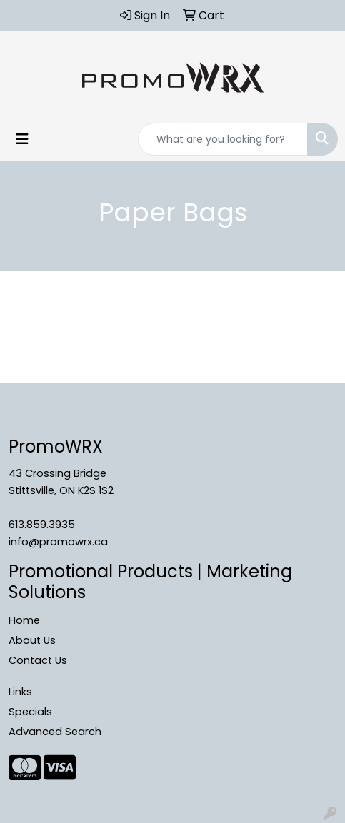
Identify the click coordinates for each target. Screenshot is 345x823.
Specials (30, 712)
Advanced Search (55, 731)
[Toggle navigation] (22, 139)
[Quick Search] (223, 139)
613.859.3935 (42, 524)
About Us (32, 640)
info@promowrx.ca (58, 542)
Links (20, 692)
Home (24, 620)
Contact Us (38, 660)
